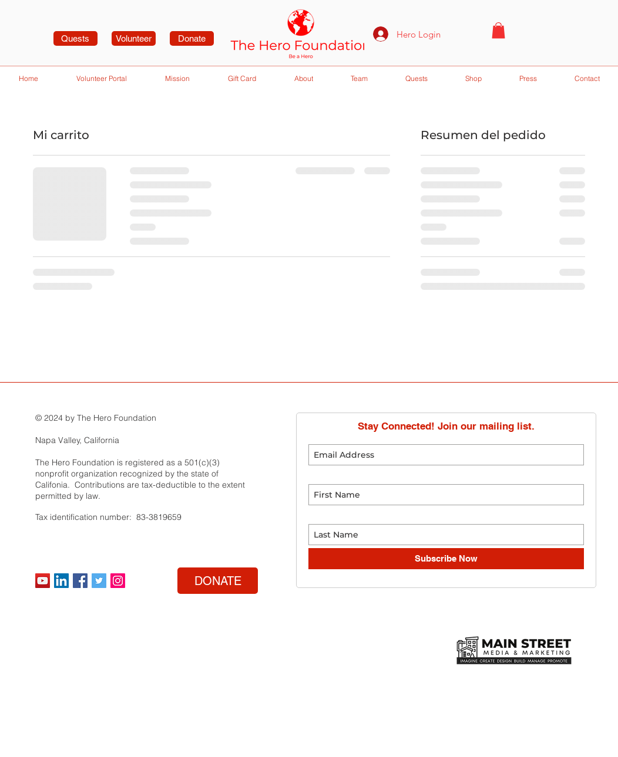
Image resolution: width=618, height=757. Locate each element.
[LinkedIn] (61, 580)
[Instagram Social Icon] (117, 580)
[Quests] (75, 38)
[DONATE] (217, 580)
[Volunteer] (134, 38)
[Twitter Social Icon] (99, 580)
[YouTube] (42, 580)
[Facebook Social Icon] (80, 580)
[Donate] (192, 38)
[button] (498, 30)
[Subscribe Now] (446, 558)
